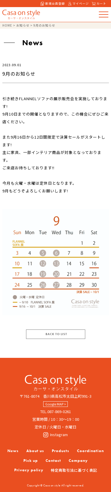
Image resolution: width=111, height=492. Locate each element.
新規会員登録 (53, 3)
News (13, 450)
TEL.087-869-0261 (55, 411)
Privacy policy (29, 469)
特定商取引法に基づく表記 (74, 470)
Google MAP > (55, 404)
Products (60, 450)
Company (78, 460)
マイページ (78, 3)
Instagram (55, 434)
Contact (53, 460)
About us (35, 450)
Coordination (90, 450)
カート (99, 3)
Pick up (30, 460)
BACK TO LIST (56, 334)
